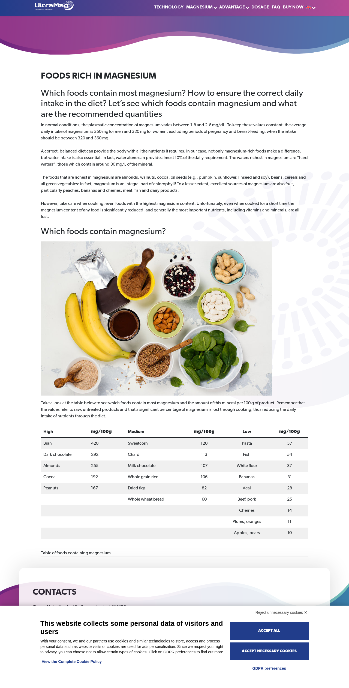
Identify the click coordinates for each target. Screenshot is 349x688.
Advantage (232, 7)
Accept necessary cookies (269, 651)
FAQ (276, 7)
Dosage (260, 7)
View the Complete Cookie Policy (72, 661)
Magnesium (199, 7)
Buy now (293, 7)
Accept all (269, 631)
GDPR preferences (269, 668)
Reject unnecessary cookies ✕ (281, 612)
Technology (168, 7)
